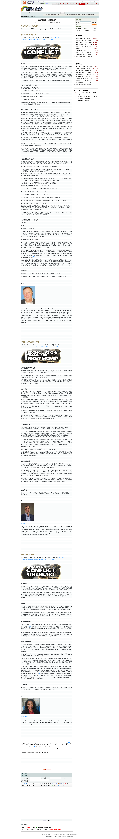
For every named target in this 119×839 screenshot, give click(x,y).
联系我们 (89, 1)
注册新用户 (64, 778)
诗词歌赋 (71, 12)
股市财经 (67, 14)
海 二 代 (83, 12)
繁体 (43, 3)
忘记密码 (94, 28)
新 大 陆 (79, 14)
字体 (23, 785)
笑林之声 (92, 12)
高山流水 (79, 12)
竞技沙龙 (58, 12)
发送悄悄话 (57, 22)
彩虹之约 (62, 12)
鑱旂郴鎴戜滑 (56, 834)
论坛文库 (87, 28)
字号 (29, 785)
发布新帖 (79, 28)
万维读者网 (24, 16)
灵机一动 (62, 14)
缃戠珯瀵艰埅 (69, 834)
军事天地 (50, 14)
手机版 (46, 3)
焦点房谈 (88, 14)
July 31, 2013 (61, 557)
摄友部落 (67, 12)
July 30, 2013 (64, 344)
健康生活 (96, 12)
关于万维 (95, 1)
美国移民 (96, 14)
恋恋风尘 (58, 14)
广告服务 (83, 1)
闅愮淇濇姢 (74, 834)
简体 (41, 3)
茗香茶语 (50, 12)
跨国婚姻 (54, 14)
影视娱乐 (84, 14)
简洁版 (78, 30)
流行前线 (75, 14)
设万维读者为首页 (43, 1)
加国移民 (71, 14)
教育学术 (88, 12)
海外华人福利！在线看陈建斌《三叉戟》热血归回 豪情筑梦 (41, 830)
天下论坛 (54, 12)
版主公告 (94, 30)
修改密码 (87, 30)
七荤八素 (75, 12)
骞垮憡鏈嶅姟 (50, 834)
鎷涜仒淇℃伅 (62, 834)
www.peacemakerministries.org (63, 472)
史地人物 (45, 14)
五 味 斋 (45, 12)
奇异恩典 (33, 12)
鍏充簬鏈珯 (44, 834)
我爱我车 (92, 14)
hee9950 (38, 22)
